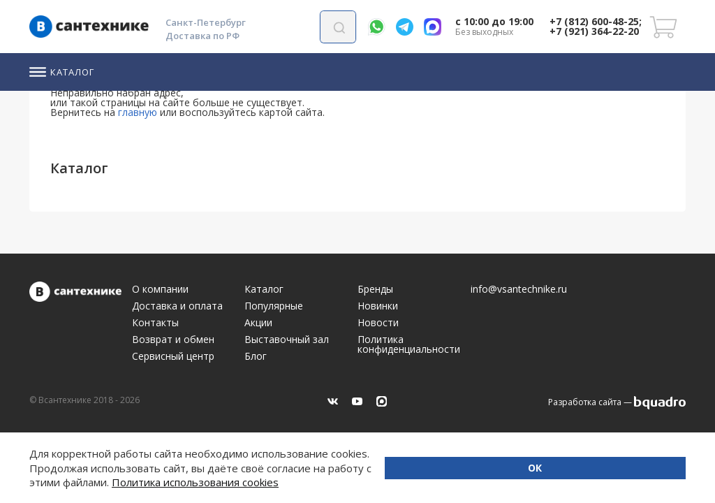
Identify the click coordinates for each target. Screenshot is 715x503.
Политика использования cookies (328, 482)
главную (137, 112)
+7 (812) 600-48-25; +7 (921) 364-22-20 (596, 26)
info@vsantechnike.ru (519, 289)
